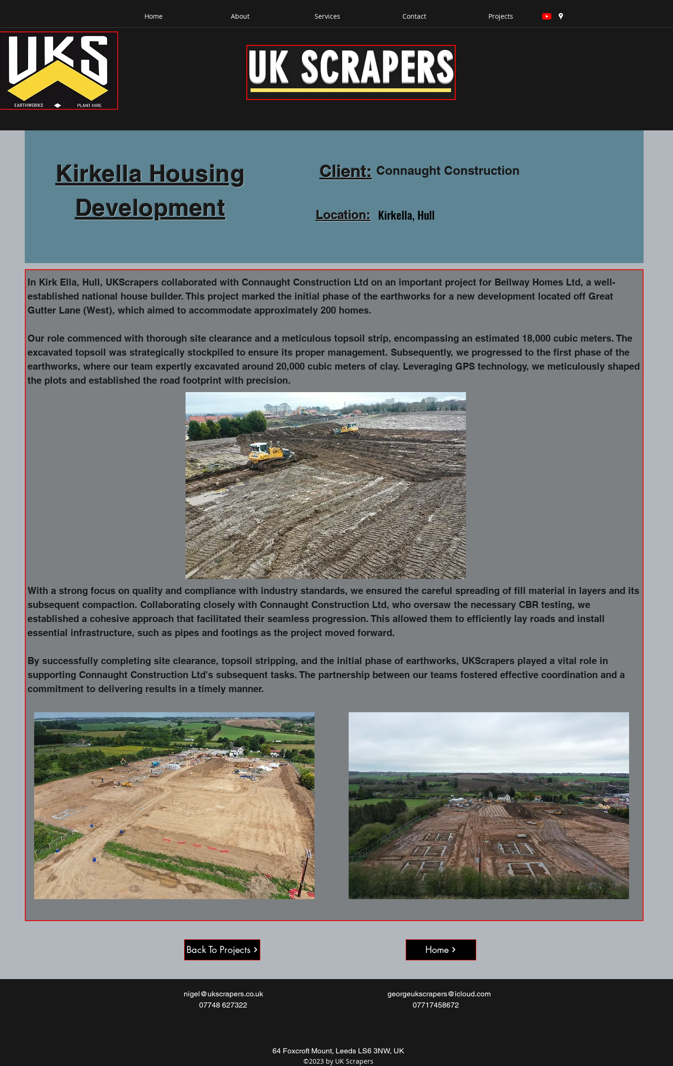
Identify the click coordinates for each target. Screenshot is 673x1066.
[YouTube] (546, 16)
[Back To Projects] (222, 949)
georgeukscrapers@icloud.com (439, 993)
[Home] (441, 949)
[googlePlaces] (561, 16)
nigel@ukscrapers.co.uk (223, 993)
